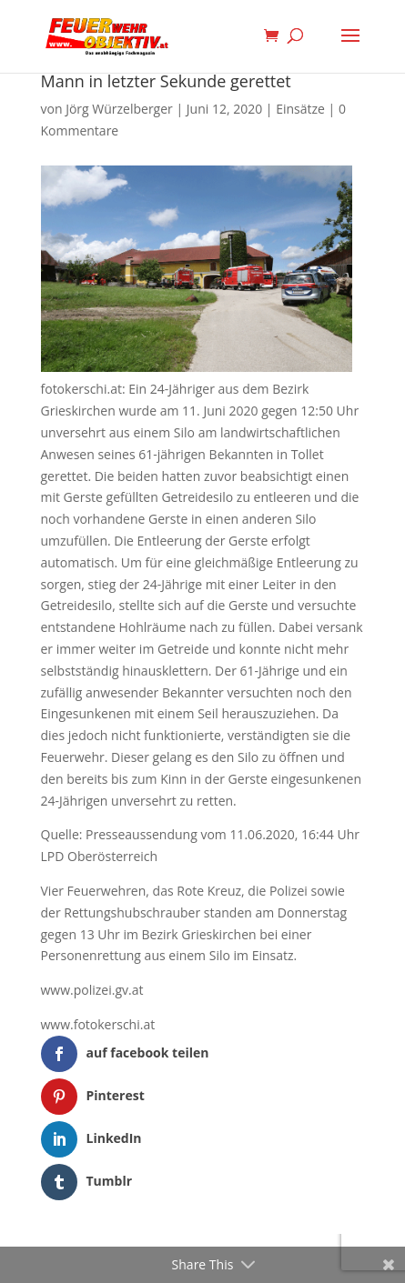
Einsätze (300, 108)
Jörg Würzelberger (119, 108)
